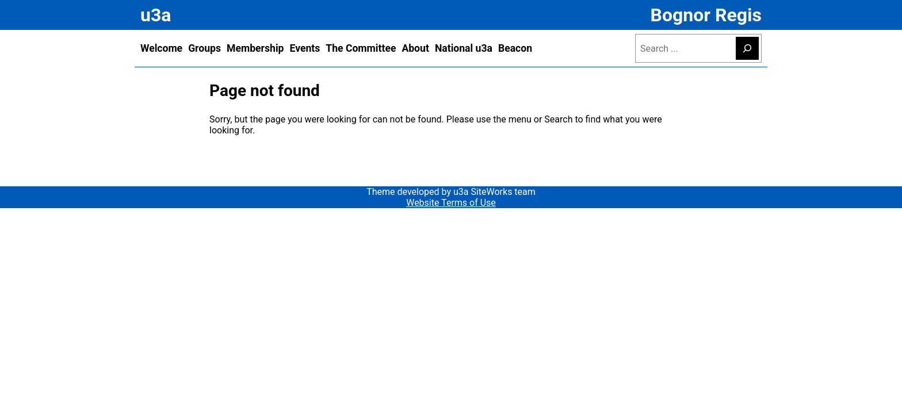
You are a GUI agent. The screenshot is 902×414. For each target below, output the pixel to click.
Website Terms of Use (451, 202)
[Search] (747, 48)
